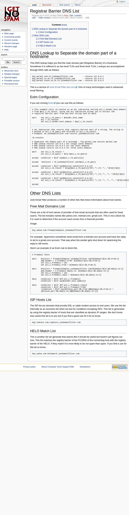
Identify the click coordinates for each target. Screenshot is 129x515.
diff (34, 18)
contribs (77, 15)
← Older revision (43, 18)
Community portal (12, 37)
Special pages (10, 77)
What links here (11, 71)
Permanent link (11, 84)
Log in (122, 1)
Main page (9, 33)
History (78, 5)
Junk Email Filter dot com (62, 87)
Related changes (12, 74)
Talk (71, 15)
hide (64, 25)
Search (4, 55)
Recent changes (11, 43)
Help (6, 50)
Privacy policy (29, 367)
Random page (10, 46)
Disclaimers (85, 367)
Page (34, 5)
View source (64, 5)
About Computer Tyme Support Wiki (58, 367)
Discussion (46, 5)
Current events (11, 40)
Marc (66, 15)
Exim (50, 103)
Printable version (11, 80)
